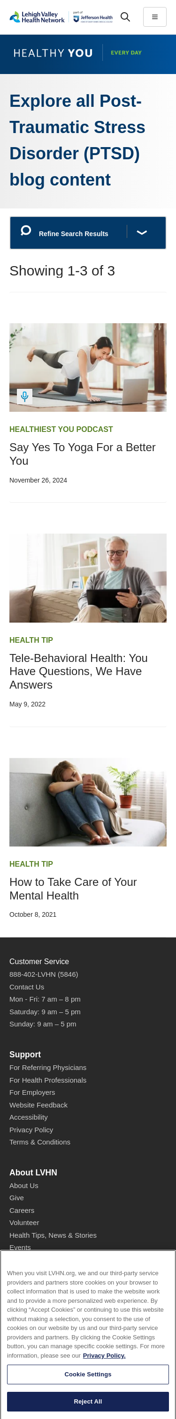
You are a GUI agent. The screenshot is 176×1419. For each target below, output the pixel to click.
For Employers (32, 1092)
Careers (21, 1210)
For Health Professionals (47, 1080)
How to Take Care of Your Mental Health (73, 889)
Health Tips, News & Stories (53, 1235)
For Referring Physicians (47, 1067)
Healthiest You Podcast (61, 429)
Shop (21, 1260)
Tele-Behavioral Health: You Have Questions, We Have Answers (78, 671)
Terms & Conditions (39, 1142)
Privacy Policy (31, 1130)
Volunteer (24, 1222)
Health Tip (31, 640)
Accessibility (28, 1117)
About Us (23, 1185)
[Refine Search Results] (88, 233)
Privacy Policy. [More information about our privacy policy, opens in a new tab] (104, 1389)
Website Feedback (38, 1105)
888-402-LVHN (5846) (43, 974)
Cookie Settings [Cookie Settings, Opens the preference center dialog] (87, 1408)
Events (20, 1247)
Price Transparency (39, 1272)
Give (16, 1198)
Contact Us (26, 987)
